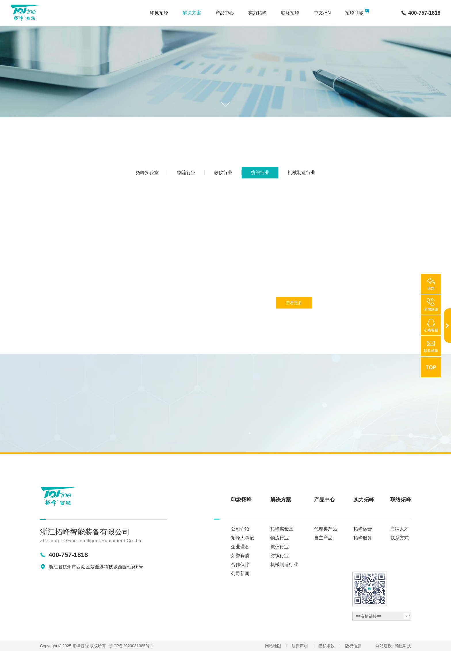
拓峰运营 (362, 529)
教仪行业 (279, 547)
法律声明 (300, 646)
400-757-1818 (424, 13)
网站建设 (384, 646)
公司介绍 (240, 529)
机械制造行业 (284, 564)
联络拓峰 (400, 499)
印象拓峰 (241, 499)
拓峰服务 (362, 538)
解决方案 (280, 499)
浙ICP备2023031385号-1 (130, 646)
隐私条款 (326, 646)
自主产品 (323, 538)
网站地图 (273, 646)
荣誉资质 (240, 555)
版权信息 (353, 646)
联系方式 (399, 538)
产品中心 (324, 499)
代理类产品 (325, 529)
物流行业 (279, 538)
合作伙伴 (240, 564)
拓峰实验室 (281, 529)
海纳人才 (399, 529)
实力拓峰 (363, 499)
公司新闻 (240, 573)
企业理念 (240, 547)
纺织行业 (279, 555)
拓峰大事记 (242, 538)
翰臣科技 (403, 646)
